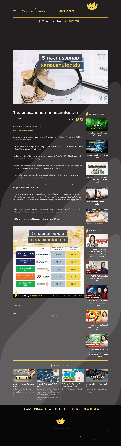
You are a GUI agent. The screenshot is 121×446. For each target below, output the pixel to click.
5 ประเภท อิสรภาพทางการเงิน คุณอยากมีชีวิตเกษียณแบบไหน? (97, 179)
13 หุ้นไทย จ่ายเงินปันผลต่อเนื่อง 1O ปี (97, 134)
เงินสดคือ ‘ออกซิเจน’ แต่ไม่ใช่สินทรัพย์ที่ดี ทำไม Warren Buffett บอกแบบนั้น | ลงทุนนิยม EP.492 (97, 353)
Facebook (15, 130)
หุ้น (50, 316)
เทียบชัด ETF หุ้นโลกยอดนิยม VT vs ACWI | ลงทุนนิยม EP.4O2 (97, 278)
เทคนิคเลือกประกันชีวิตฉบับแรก (97, 224)
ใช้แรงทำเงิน (27, 409)
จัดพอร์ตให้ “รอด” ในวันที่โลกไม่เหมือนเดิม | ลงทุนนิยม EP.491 (97, 302)
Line (20, 130)
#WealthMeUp (17, 305)
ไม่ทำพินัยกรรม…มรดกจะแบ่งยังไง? (97, 203)
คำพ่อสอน (49, 409)
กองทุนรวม (16, 316)
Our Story (76, 409)
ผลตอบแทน (44, 316)
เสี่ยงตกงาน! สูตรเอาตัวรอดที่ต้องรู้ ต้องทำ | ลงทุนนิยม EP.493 (97, 327)
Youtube (24, 130)
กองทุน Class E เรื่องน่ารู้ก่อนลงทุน (97, 156)
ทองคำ (38, 316)
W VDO (59, 409)
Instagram (30, 130)
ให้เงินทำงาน (56, 316)
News (67, 409)
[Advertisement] (60, 37)
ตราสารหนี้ (32, 316)
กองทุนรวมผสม (24, 316)
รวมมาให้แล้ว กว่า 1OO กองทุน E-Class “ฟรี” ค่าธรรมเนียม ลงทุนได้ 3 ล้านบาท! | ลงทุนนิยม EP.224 (97, 252)
